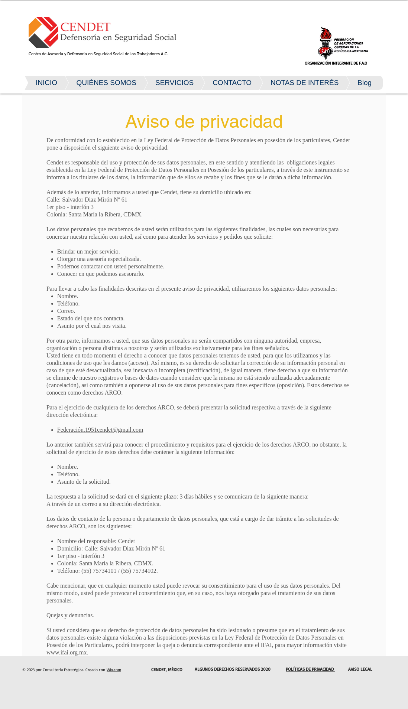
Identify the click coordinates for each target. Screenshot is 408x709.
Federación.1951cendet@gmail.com (100, 430)
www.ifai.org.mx (66, 652)
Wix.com (114, 669)
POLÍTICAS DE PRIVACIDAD (310, 669)
